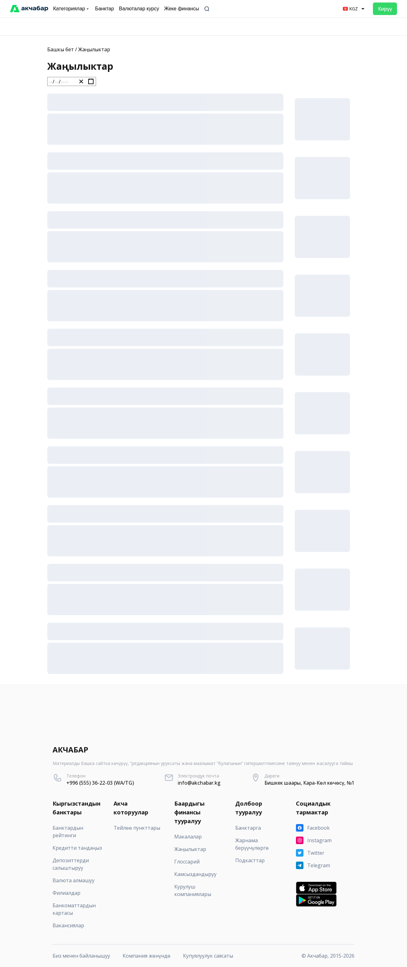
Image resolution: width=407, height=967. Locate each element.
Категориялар (71, 9)
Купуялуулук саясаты (208, 955)
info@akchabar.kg (199, 782)
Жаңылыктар (94, 49)
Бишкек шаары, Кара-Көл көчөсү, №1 (309, 782)
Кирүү (385, 8)
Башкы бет (60, 49)
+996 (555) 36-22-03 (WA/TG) (100, 782)
